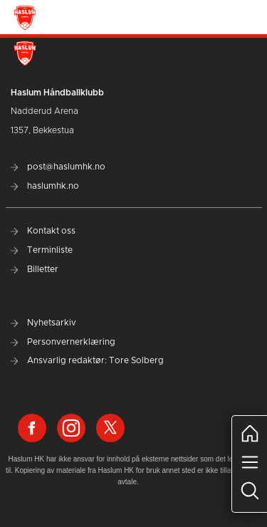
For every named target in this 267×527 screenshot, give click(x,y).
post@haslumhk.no (58, 166)
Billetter (34, 269)
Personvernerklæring (63, 342)
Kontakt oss (43, 230)
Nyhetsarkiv (43, 322)
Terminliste (42, 250)
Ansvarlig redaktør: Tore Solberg (87, 360)
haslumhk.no (45, 186)
